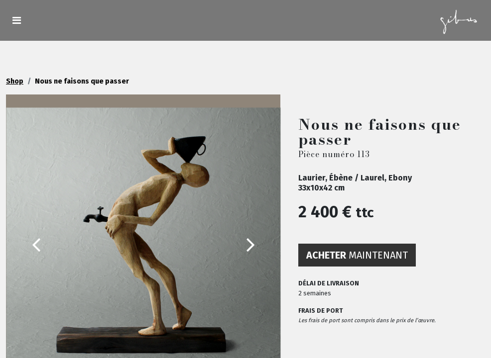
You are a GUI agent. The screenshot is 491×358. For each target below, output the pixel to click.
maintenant (357, 255)
